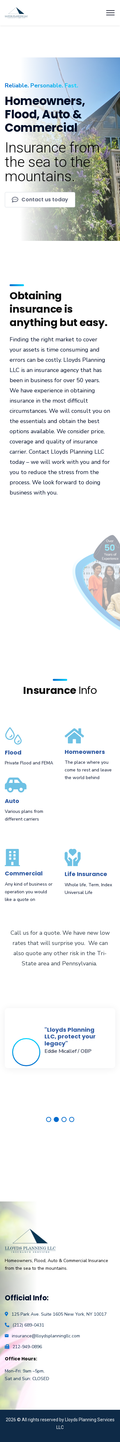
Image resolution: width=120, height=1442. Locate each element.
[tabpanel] (60, 1038)
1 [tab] (48, 1119)
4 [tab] (71, 1119)
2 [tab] (56, 1119)
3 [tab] (64, 1119)
